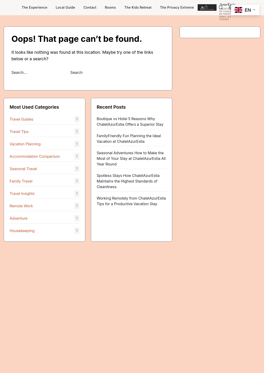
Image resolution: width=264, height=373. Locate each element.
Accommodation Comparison (35, 156)
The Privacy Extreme (177, 7)
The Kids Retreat (137, 7)
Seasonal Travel (23, 168)
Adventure (19, 218)
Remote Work (21, 206)
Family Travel (21, 181)
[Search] (221, 7)
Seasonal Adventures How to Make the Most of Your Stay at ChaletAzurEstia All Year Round (131, 158)
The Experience (34, 7)
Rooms (110, 7)
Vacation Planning (25, 144)
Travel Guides (21, 119)
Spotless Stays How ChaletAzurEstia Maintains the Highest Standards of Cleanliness (128, 181)
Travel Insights (22, 193)
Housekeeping (22, 230)
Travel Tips (19, 131)
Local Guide (65, 7)
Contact (90, 7)
